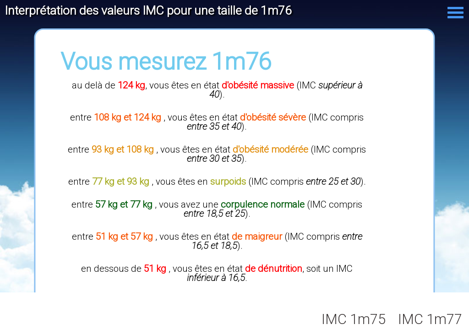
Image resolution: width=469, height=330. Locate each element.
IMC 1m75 (354, 319)
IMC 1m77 (430, 319)
